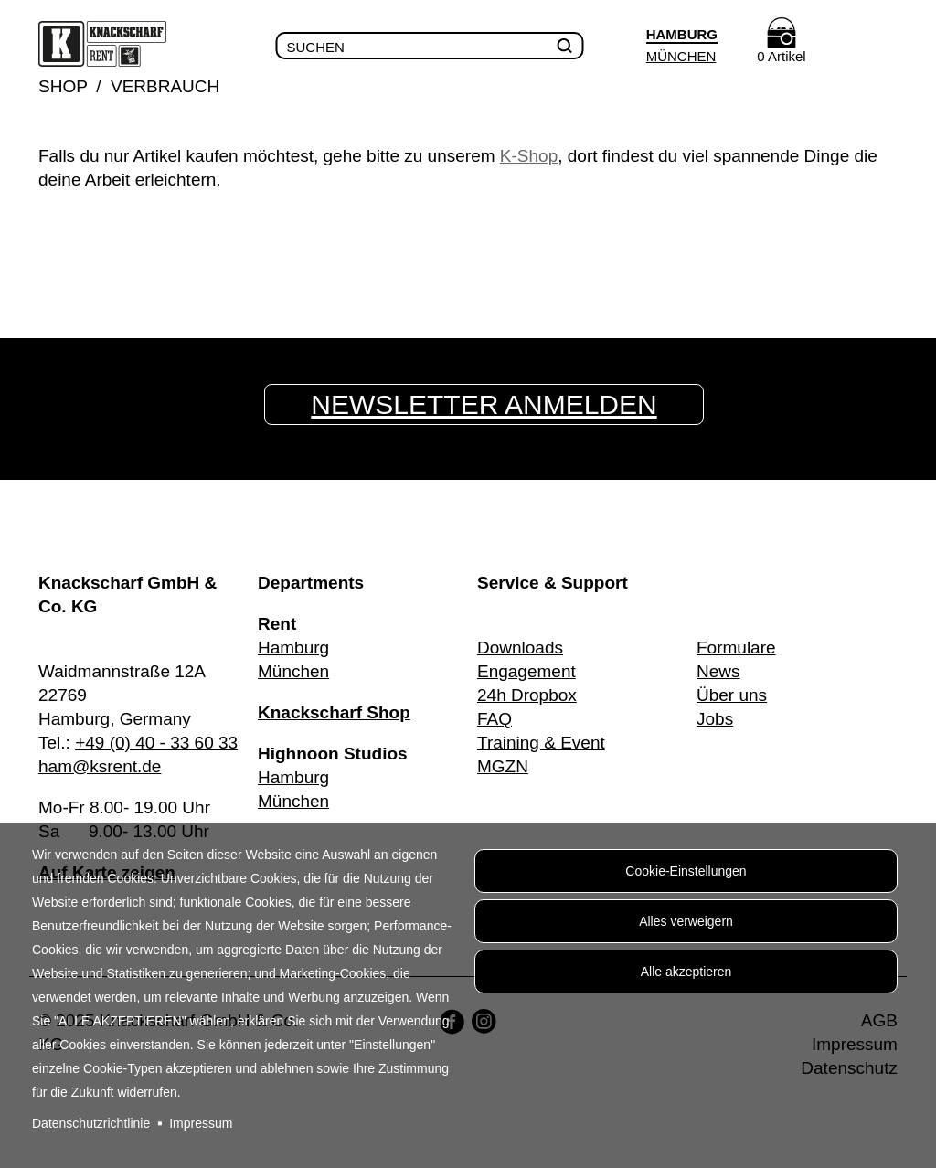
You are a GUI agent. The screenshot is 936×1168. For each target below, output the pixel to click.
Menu (878, 46)
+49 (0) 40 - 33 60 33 (156, 742)
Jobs (715, 718)
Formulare (736, 647)
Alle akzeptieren (686, 971)
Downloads (520, 647)
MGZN (502, 766)
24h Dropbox (527, 695)
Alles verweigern (686, 921)
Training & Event (541, 742)
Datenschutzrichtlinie (91, 1123)
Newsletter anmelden (483, 404)
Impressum (200, 1123)
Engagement (526, 671)
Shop (63, 86)
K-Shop (529, 155)
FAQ (494, 718)
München (681, 56)
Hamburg (293, 647)
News (718, 671)
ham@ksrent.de (99, 766)
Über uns (732, 695)
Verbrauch (165, 86)
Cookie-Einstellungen (685, 871)
